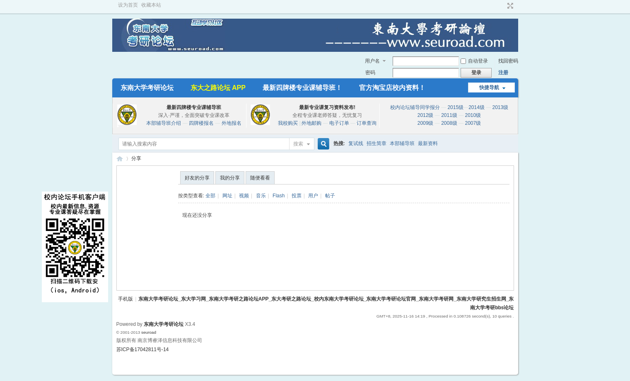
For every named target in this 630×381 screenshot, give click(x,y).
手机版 (125, 299)
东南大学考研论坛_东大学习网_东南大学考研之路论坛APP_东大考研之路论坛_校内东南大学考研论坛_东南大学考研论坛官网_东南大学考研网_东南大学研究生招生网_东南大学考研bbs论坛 (119, 159)
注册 (503, 72)
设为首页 (128, 5)
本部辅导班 (402, 143)
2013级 (500, 107)
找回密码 (508, 61)
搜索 (298, 144)
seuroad (148, 332)
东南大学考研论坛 (147, 87)
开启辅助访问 (502, 6)
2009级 (426, 123)
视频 (244, 196)
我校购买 (288, 123)
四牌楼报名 (201, 123)
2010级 (473, 115)
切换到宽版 (509, 6)
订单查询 (367, 123)
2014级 (476, 107)
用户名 (372, 61)
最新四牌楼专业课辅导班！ (302, 87)
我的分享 (230, 178)
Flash (279, 196)
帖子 (330, 196)
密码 (370, 72)
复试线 (355, 143)
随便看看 (260, 178)
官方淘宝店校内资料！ (392, 87)
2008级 (449, 123)
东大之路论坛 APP (218, 87)
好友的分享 (197, 178)
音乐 (261, 196)
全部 (210, 196)
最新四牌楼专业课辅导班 (194, 107)
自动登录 (474, 61)
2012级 (426, 115)
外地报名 (231, 123)
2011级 (449, 115)
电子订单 (339, 123)
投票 (297, 196)
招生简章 (376, 143)
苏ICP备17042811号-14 (142, 349)
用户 (313, 196)
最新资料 (428, 143)
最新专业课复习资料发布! (327, 107)
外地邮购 (311, 123)
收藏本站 (151, 5)
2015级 (455, 107)
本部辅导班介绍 (163, 123)
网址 (227, 196)
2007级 (473, 123)
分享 (136, 158)
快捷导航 (489, 87)
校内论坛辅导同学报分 (415, 107)
